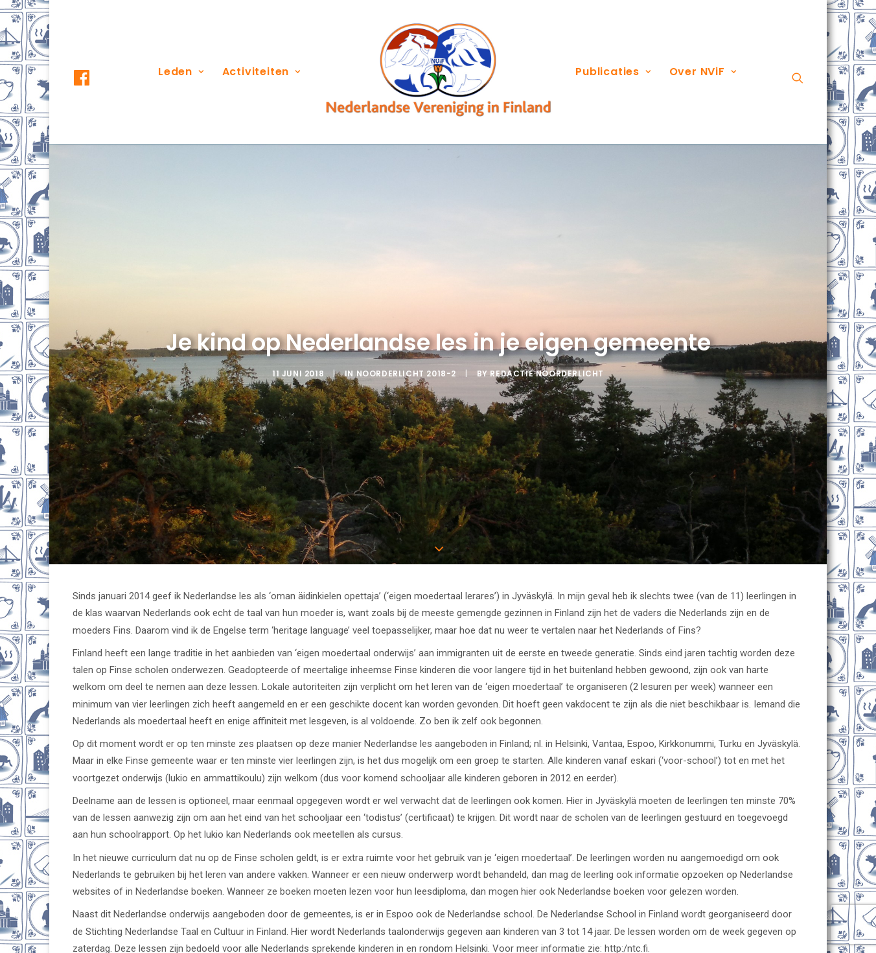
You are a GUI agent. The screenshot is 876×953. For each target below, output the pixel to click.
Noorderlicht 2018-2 (406, 336)
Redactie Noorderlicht (547, 336)
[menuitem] (93, 78)
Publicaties (613, 71)
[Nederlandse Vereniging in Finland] (438, 72)
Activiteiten (261, 71)
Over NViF (703, 71)
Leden (181, 71)
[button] (93, 78)
